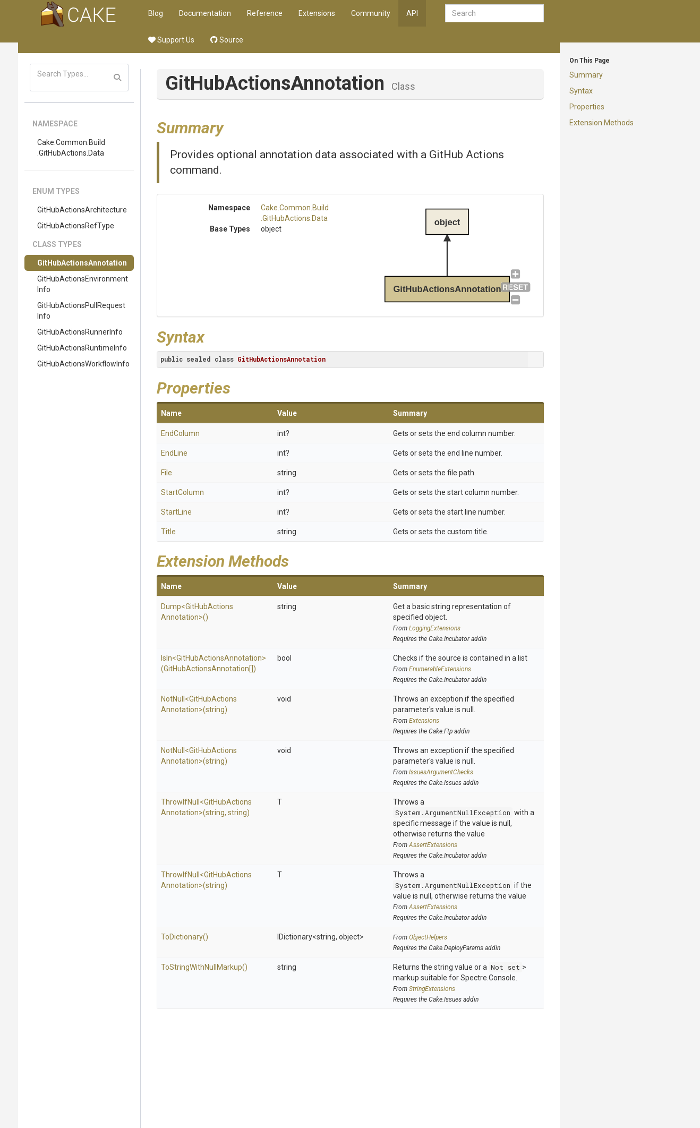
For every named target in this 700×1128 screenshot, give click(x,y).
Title (168, 531)
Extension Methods (601, 122)
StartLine (176, 512)
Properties (586, 106)
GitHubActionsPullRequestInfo (81, 310)
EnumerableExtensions (440, 669)
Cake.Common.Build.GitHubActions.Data (71, 147)
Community (370, 13)
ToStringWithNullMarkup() (204, 967)
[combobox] (494, 13)
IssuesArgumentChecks (441, 772)
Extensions (316, 13)
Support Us (171, 40)
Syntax (581, 91)
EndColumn (180, 433)
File (166, 472)
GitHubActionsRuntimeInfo (82, 348)
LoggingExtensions (434, 628)
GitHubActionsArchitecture (82, 210)
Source (226, 40)
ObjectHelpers (428, 937)
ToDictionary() (184, 937)
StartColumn (182, 492)
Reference (265, 13)
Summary (586, 75)
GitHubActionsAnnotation (82, 263)
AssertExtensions (433, 845)
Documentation (205, 13)
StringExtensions (432, 989)
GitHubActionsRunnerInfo (80, 332)
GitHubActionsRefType (75, 225)
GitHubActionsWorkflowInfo (83, 364)
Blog (155, 13)
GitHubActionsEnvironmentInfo (82, 284)
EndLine (174, 453)
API (412, 13)
